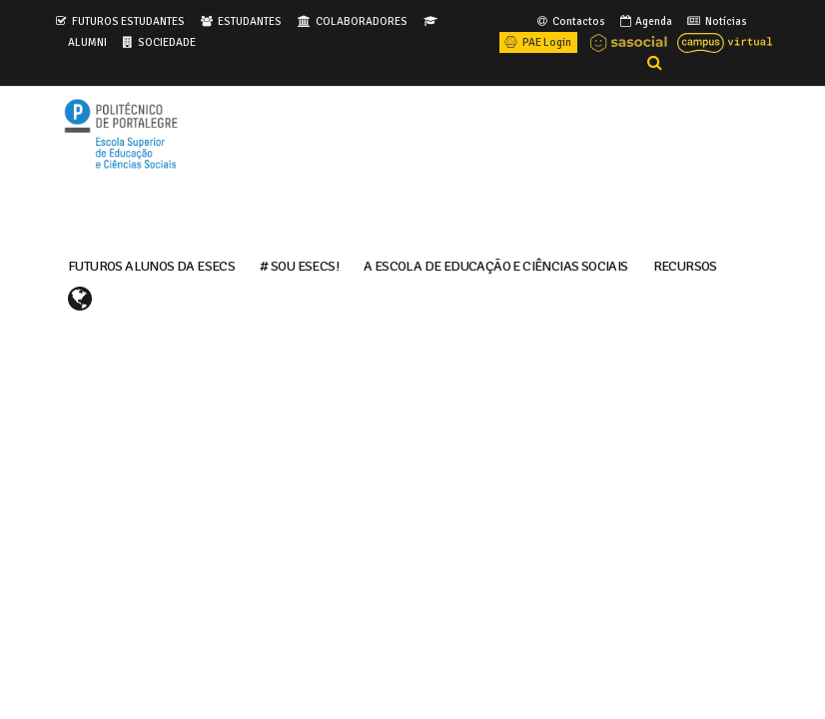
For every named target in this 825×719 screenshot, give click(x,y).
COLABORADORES (362, 21)
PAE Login (536, 42)
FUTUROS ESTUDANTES (128, 21)
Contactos (569, 21)
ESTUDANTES (250, 21)
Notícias (715, 21)
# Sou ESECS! (299, 265)
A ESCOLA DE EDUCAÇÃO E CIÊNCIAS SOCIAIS (496, 265)
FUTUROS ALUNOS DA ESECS (151, 265)
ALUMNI (87, 42)
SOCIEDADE (167, 42)
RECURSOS (685, 265)
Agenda (644, 21)
